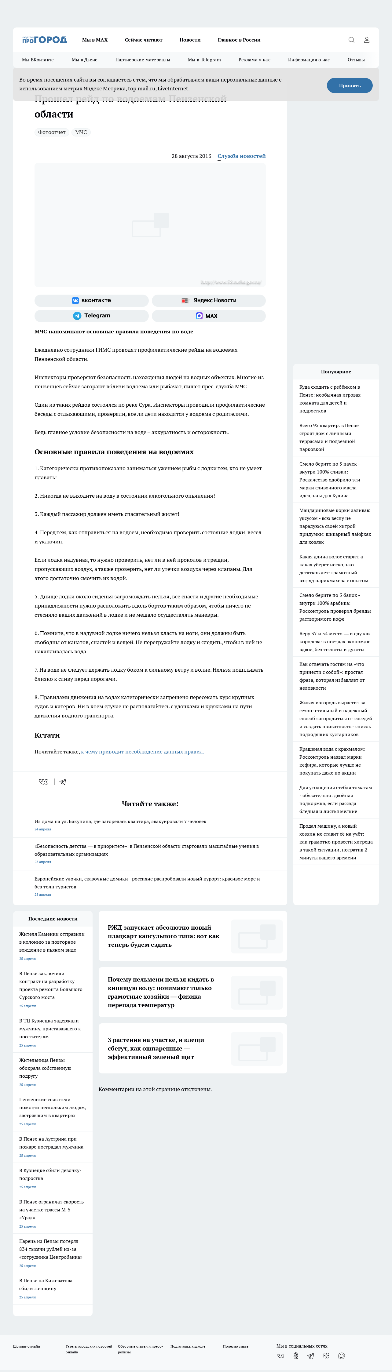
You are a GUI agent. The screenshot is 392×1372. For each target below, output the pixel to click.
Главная (173, 1164)
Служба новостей (242, 155)
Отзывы (356, 60)
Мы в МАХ (95, 40)
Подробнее (202, 1321)
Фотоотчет (52, 132)
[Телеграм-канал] (92, 316)
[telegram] (65, 782)
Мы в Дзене (85, 60)
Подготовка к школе (187, 1130)
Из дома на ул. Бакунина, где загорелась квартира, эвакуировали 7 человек (150, 825)
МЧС (81, 132)
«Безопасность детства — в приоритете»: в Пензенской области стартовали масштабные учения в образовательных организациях (150, 854)
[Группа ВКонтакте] (92, 301)
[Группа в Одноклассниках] (295, 1140)
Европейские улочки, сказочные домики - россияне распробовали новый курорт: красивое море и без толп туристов (150, 887)
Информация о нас (309, 60)
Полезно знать (235, 1130)
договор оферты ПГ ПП (33, 1307)
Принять (350, 85)
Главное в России (239, 40)
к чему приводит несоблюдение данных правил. (142, 751)
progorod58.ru (105, 1239)
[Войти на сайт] (367, 40)
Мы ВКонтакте (38, 60)
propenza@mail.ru (93, 1198)
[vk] (43, 782)
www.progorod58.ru (59, 1180)
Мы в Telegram (204, 60)
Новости (190, 40)
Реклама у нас (254, 60)
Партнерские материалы (142, 60)
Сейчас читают (144, 40)
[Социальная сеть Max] (209, 316)
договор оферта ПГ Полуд (35, 1301)
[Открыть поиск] (351, 40)
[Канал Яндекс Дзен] (326, 1140)
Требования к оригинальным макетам (45, 1164)
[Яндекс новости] (209, 301)
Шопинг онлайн (26, 1130)
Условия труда (102, 1164)
